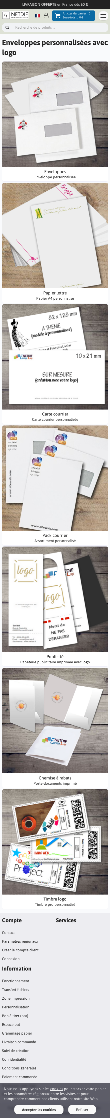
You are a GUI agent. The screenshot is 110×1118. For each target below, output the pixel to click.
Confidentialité (14, 1059)
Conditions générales (19, 1068)
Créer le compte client (20, 950)
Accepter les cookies (39, 1110)
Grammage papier (17, 1033)
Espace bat (11, 1024)
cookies (56, 1089)
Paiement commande (19, 1077)
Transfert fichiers (15, 989)
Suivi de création (15, 1050)
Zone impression (16, 998)
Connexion (11, 959)
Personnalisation (15, 1007)
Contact (8, 932)
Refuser (82, 1110)
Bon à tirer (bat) (15, 1016)
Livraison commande (19, 1042)
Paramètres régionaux (20, 941)
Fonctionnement (15, 981)
